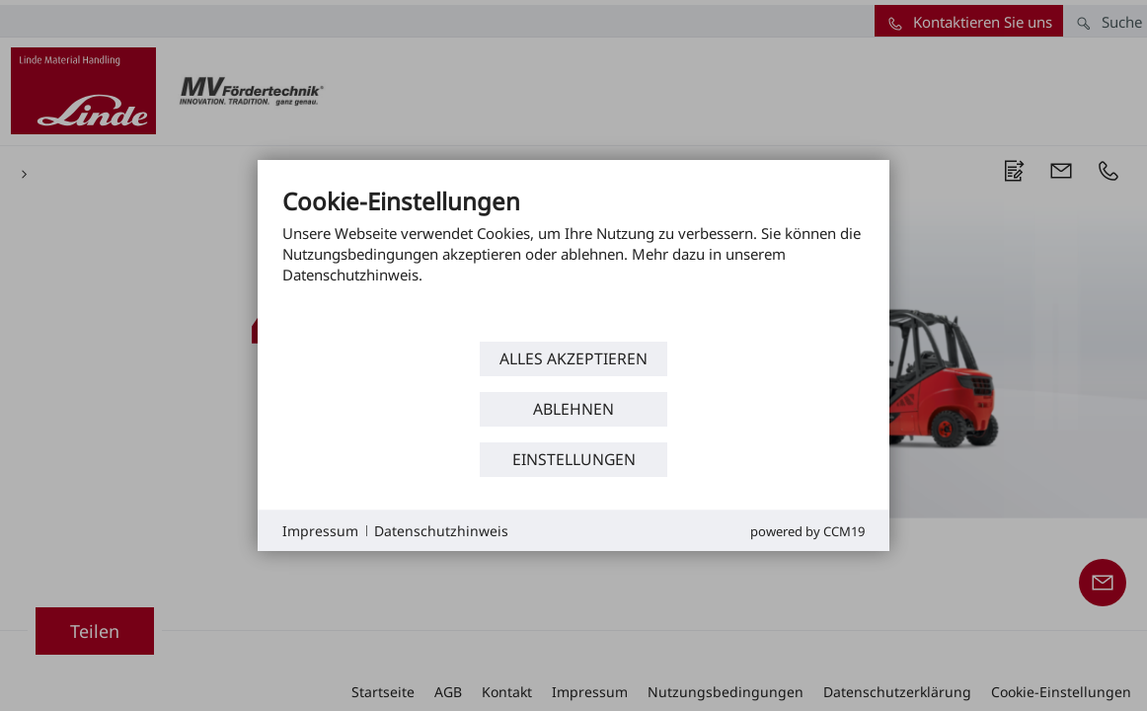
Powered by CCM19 (807, 531)
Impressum (320, 530)
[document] (573, 262)
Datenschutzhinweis (441, 530)
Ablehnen (573, 409)
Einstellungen (574, 459)
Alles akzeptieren (573, 358)
